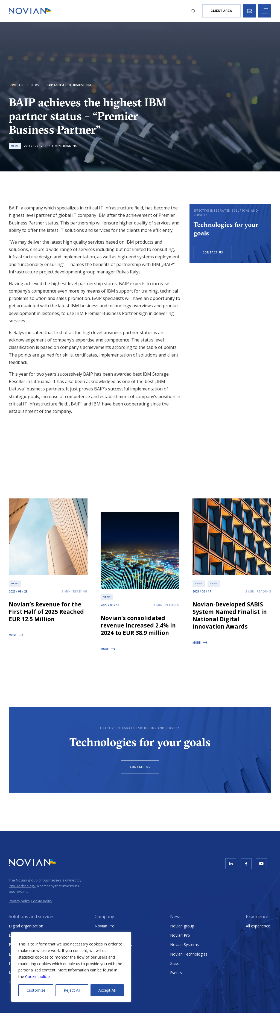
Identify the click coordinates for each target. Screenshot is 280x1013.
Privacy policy (19, 901)
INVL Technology (22, 886)
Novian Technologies (189, 954)
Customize (36, 990)
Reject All (72, 990)
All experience (258, 926)
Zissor (175, 963)
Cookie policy (41, 901)
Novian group (182, 926)
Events (176, 972)
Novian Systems (184, 944)
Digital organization (26, 926)
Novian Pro (105, 926)
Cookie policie (37, 976)
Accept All (107, 990)
